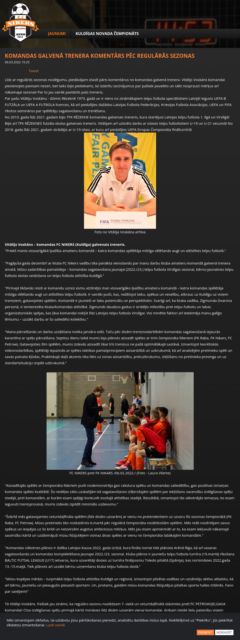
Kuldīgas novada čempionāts (107, 33)
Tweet (34, 70)
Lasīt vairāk (55, 624)
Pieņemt (205, 632)
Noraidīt (224, 632)
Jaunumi (57, 33)
